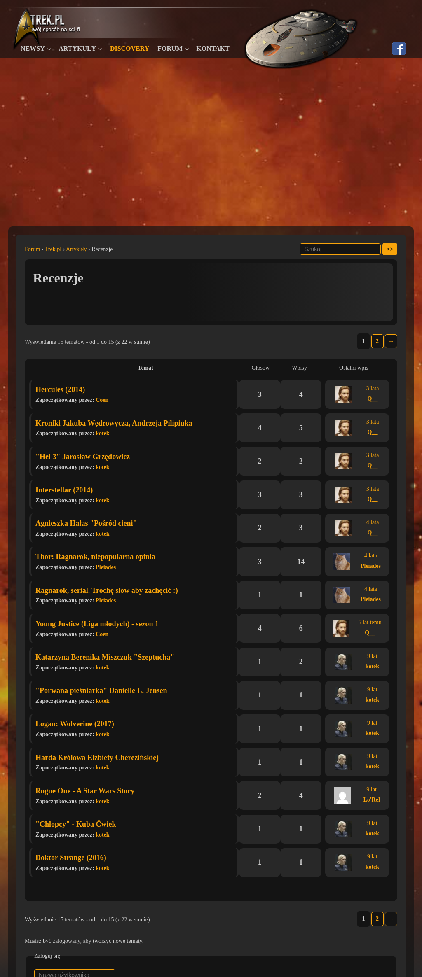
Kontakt (213, 48)
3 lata (372, 388)
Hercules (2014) (60, 389)
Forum (169, 48)
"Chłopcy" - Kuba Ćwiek (75, 824)
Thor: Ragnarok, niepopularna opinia (95, 557)
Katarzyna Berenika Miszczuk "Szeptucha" (104, 657)
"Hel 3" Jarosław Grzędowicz (82, 456)
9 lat (372, 656)
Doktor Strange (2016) (70, 857)
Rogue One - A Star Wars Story (84, 791)
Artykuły (77, 48)
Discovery (129, 48)
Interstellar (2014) (64, 490)
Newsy (33, 48)
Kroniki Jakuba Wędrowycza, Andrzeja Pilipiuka (113, 423)
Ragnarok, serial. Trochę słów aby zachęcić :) (106, 590)
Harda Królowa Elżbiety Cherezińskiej (97, 757)
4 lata (372, 522)
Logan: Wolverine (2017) (74, 724)
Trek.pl (53, 249)
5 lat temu (370, 622)
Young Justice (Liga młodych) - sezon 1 (97, 624)
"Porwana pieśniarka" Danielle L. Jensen (101, 690)
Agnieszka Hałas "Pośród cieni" (86, 523)
